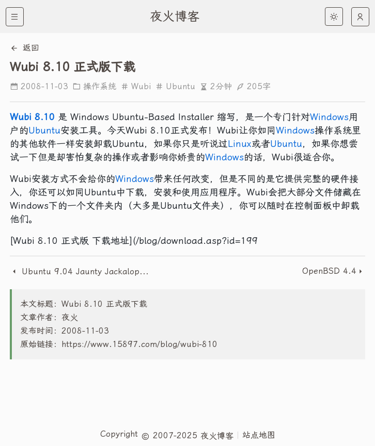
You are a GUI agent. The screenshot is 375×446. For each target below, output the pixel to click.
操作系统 (94, 86)
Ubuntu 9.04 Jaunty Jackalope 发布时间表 (81, 271)
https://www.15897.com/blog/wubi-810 (139, 344)
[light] (334, 16)
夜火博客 (174, 16)
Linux (240, 143)
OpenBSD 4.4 (329, 271)
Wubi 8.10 (32, 116)
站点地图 (258, 435)
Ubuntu (175, 86)
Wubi (135, 86)
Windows (329, 116)
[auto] (360, 16)
